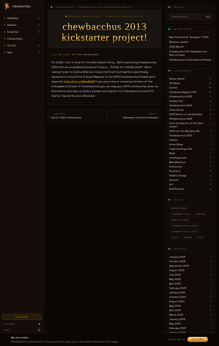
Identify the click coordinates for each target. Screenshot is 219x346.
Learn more (176, 339)
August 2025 (176, 270)
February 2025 (177, 288)
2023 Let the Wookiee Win (184, 131)
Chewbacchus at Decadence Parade (190, 59)
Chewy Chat (176, 100)
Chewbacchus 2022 (180, 135)
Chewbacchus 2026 (180, 118)
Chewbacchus (180, 214)
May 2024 (175, 305)
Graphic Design (177, 175)
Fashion (173, 139)
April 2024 (175, 310)
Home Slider (176, 144)
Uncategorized (177, 157)
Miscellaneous (177, 162)
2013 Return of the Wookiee (185, 114)
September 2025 (179, 265)
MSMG (188, 237)
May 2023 (175, 323)
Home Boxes (176, 109)
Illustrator (175, 171)
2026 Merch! (176, 46)
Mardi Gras (179, 208)
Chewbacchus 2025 (180, 96)
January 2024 (177, 319)
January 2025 (177, 292)
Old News (174, 83)
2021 (200, 237)
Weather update (178, 41)
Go (208, 16)
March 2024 (176, 314)
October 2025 (177, 261)
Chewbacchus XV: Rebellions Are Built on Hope (188, 53)
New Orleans (180, 220)
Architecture (176, 188)
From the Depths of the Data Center (186, 125)
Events (173, 87)
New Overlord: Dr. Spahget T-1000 (189, 37)
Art (171, 184)
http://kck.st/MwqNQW (79, 81)
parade (201, 214)
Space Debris (177, 78)
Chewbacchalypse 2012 (183, 92)
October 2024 (177, 296)
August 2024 (176, 301)
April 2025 (175, 283)
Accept (197, 339)
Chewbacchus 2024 (180, 105)
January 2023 (177, 332)
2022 (174, 237)
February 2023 (177, 328)
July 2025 (175, 274)
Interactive (175, 166)
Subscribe (21, 317)
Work (172, 153)
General (173, 179)
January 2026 (177, 256)
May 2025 (175, 279)
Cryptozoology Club (180, 148)
